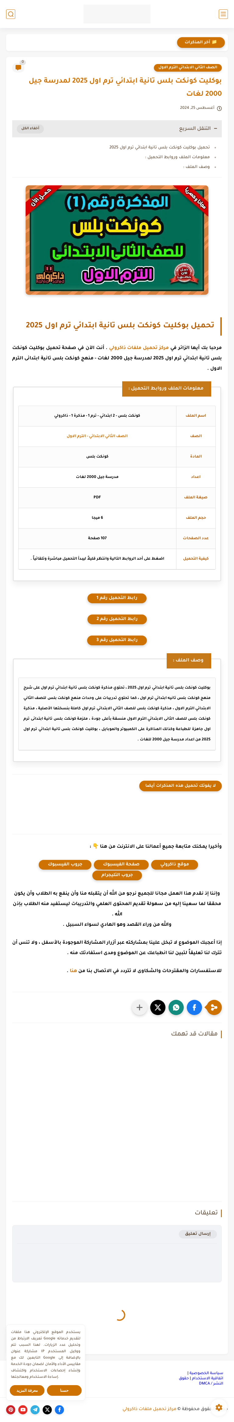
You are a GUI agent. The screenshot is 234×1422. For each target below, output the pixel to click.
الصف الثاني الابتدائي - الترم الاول (97, 436)
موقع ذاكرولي (174, 864)
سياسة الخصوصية (206, 1373)
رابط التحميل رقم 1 (117, 598)
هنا (73, 971)
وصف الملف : (196, 167)
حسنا (64, 1390)
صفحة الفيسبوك (121, 864)
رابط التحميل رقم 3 (117, 640)
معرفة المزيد (27, 1390)
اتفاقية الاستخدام (207, 1379)
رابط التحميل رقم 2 (117, 619)
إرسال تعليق (198, 1234)
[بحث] (10, 14)
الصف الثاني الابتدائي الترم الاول (187, 68)
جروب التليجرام (117, 875)
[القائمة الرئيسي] (223, 14)
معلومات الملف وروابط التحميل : (177, 157)
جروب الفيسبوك (65, 864)
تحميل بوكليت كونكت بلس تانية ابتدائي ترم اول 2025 (159, 147)
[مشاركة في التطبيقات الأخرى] (139, 1007)
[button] (194, 1007)
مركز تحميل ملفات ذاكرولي (139, 348)
